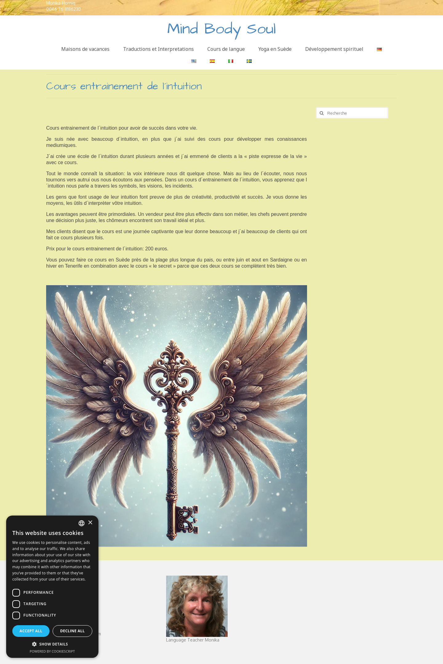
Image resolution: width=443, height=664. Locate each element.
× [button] (90, 522)
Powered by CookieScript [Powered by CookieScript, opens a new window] (52, 651)
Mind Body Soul (221, 29)
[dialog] (52, 587)
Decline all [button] (72, 631)
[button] (52, 644)
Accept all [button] (31, 631)
